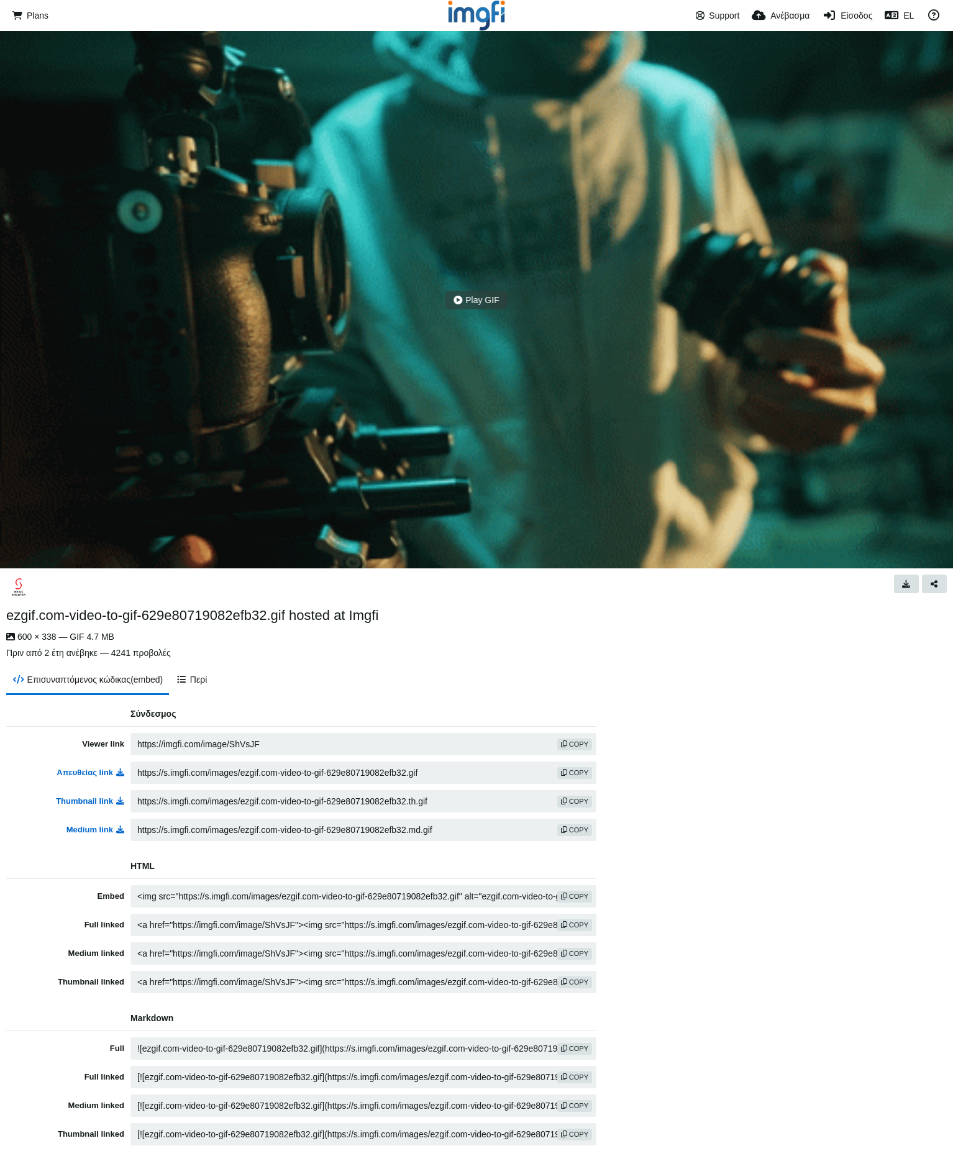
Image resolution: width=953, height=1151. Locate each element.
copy (574, 744)
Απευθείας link (90, 772)
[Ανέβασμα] (780, 15)
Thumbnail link (90, 801)
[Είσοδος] (847, 15)
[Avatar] (18, 587)
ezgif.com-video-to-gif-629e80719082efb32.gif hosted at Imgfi (192, 615)
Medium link (95, 829)
